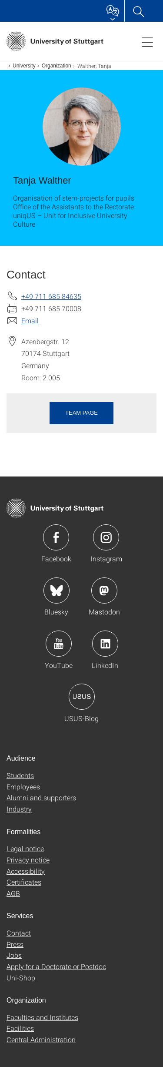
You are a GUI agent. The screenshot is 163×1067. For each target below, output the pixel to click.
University (24, 66)
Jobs (14, 955)
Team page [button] (81, 412)
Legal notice (25, 848)
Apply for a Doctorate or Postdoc (56, 966)
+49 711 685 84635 (51, 296)
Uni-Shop (21, 977)
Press (15, 944)
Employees (23, 786)
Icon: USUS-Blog (82, 697)
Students (20, 775)
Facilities (20, 1028)
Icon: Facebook (56, 537)
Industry (19, 808)
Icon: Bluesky (56, 590)
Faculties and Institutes (42, 1017)
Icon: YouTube (59, 644)
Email (30, 320)
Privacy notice (28, 859)
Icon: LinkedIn (105, 644)
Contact (19, 932)
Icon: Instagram (106, 537)
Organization (56, 66)
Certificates (24, 881)
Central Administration (41, 1039)
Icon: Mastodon (104, 590)
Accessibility (26, 871)
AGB (13, 893)
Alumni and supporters (41, 797)
